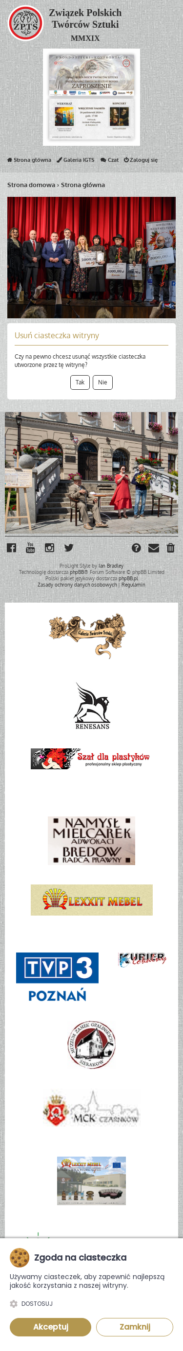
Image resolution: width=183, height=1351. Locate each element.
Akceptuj (50, 1327)
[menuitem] (171, 548)
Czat (109, 162)
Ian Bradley (111, 566)
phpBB (77, 572)
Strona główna (29, 162)
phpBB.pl (128, 578)
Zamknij (135, 1327)
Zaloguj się (141, 162)
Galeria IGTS (75, 162)
